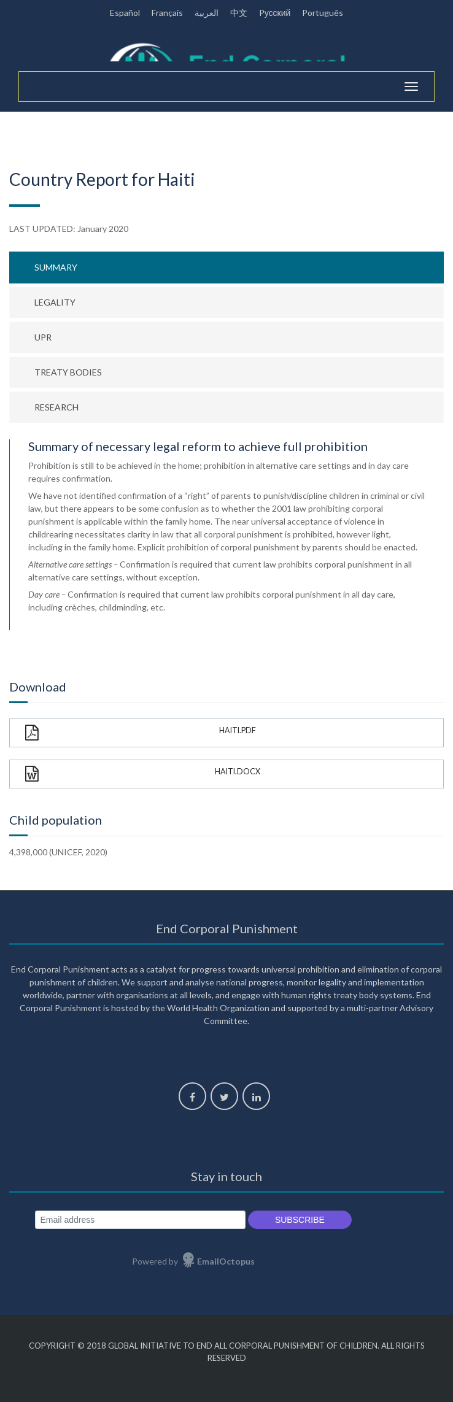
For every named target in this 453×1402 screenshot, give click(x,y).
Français (167, 12)
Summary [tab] (55, 267)
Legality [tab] (55, 302)
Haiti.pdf (140, 733)
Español (125, 12)
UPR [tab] (43, 337)
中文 (238, 12)
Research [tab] (56, 407)
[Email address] (140, 1220)
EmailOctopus (226, 1261)
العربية (207, 12)
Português (322, 12)
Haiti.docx (142, 774)
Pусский (275, 12)
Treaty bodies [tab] (68, 372)
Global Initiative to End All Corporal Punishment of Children (242, 1345)
